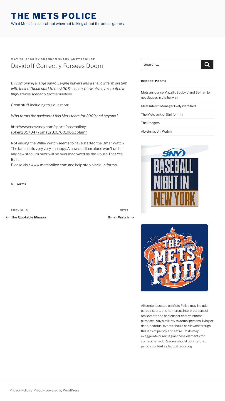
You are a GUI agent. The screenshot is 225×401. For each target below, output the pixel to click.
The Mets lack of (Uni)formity (162, 114)
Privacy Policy (20, 390)
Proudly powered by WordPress (56, 390)
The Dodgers (150, 123)
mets (22, 184)
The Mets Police (54, 16)
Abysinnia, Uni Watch (156, 131)
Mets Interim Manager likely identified (168, 106)
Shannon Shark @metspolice (68, 59)
